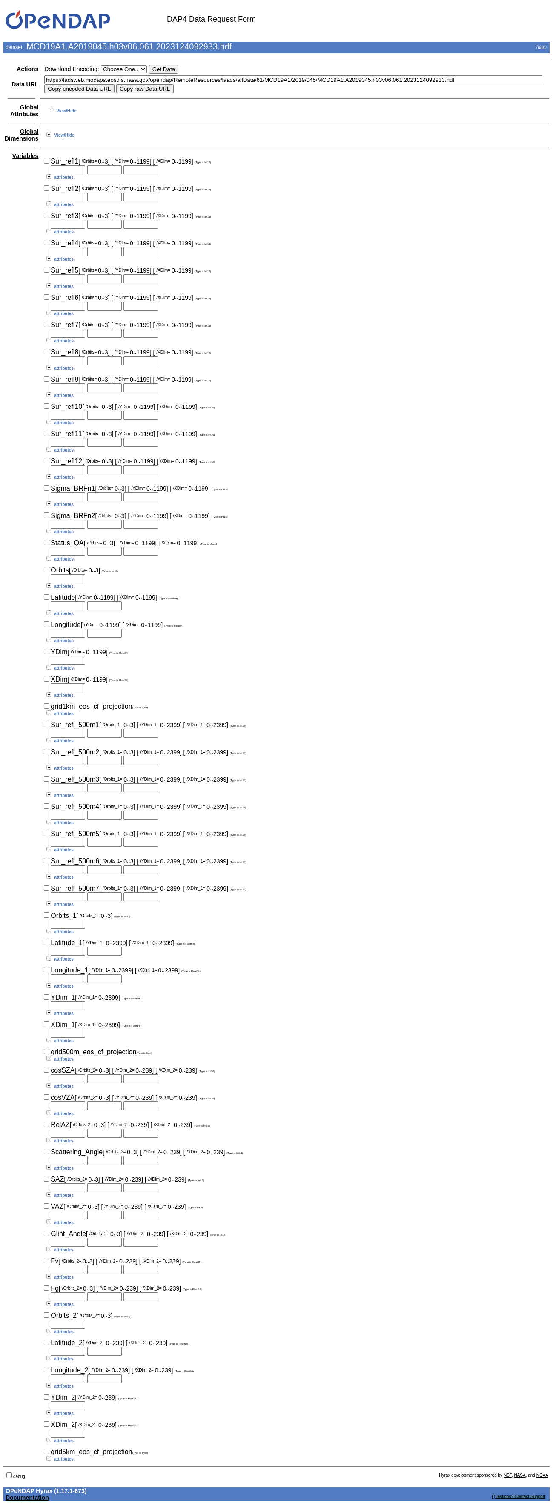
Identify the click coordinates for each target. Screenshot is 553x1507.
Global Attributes (24, 111)
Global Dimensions (21, 135)
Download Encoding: (71, 69)
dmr (541, 47)
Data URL (24, 84)
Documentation (27, 1497)
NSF (508, 1475)
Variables (25, 155)
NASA (519, 1475)
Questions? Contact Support (518, 1496)
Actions (27, 69)
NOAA (542, 1475)
